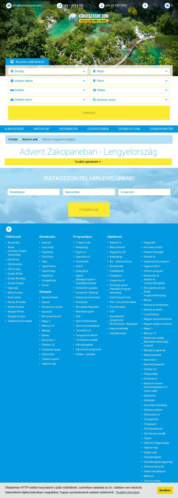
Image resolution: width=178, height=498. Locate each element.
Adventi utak (30, 139)
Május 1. (46, 321)
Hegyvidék (149, 242)
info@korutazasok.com (23, 5)
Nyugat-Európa (16, 316)
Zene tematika (152, 480)
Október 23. (48, 344)
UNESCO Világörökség (156, 443)
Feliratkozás (89, 209)
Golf (112, 311)
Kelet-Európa (15, 292)
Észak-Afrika (15, 273)
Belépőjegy (82, 247)
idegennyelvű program (156, 261)
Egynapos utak (129, 129)
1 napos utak (83, 242)
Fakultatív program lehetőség (120, 290)
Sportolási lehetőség (155, 405)
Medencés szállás (154, 338)
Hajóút (79, 275)
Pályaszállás (151, 373)
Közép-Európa (16, 306)
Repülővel (47, 275)
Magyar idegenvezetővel (158, 323)
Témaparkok (151, 419)
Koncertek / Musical (87, 292)
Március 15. (48, 325)
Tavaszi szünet (50, 359)
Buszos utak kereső (30, 62)
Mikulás (46, 330)
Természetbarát (153, 428)
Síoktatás (149, 400)
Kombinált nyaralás (86, 288)
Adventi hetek (50, 297)
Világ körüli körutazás (20, 321)
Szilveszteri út (152, 414)
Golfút (79, 266)
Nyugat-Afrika (16, 311)
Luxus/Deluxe (151, 314)
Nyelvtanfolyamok (154, 364)
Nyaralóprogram (85, 311)
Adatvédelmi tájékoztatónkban (24, 492)
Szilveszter (48, 354)
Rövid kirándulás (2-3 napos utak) (155, 389)
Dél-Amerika (15, 264)
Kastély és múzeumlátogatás (154, 281)
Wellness (149, 476)
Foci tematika (117, 306)
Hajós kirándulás (119, 328)
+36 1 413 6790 (69, 5)
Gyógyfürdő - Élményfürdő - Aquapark (124, 322)
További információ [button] (128, 492)
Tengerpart (150, 424)
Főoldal (13, 139)
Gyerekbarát (117, 316)
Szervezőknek (98, 129)
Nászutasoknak (152, 354)
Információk (68, 129)
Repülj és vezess (153, 383)
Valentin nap (49, 363)
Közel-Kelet (14, 297)
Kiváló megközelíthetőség (155, 293)
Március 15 (150, 333)
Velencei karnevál (154, 466)
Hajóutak (13, 288)
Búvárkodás (116, 266)
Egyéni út (81, 252)
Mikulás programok (154, 350)
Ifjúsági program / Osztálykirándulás (86, 281)
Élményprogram (119, 285)
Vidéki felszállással (154, 471)
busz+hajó (48, 247)
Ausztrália (13, 242)
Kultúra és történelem (88, 297)
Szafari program (153, 409)
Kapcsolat (41, 129)
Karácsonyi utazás (52, 306)
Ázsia (11, 247)
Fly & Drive (47, 256)
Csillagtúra (116, 275)
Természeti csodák (86, 339)
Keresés (89, 113)
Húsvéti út (149, 256)
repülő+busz (49, 266)
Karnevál (47, 311)
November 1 (151, 359)
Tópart (147, 438)
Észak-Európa (16, 283)
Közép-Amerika (17, 302)
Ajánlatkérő (14, 129)
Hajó (44, 261)
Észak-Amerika (16, 278)
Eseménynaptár (161, 129)
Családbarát (117, 271)
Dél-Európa (14, 269)
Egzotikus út (83, 256)
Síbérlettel (149, 395)
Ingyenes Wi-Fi (152, 266)
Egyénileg (47, 252)
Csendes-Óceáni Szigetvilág (17, 253)
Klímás (147, 300)
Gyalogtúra (82, 271)
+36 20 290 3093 (112, 5)
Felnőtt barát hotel (120, 297)
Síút (78, 316)
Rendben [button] (164, 490)
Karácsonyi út (151, 275)
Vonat (45, 285)
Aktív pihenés (117, 247)
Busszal (46, 242)
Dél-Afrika (13, 259)
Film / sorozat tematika (123, 302)
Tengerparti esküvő (87, 335)
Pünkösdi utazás (51, 349)
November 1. (49, 340)
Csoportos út (117, 280)
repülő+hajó (48, 271)
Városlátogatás (84, 344)
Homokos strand (153, 247)
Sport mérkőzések (86, 321)
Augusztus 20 (118, 252)
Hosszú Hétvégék (154, 252)
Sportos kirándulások (88, 325)
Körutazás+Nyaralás (87, 306)
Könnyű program (153, 309)
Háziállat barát (118, 333)
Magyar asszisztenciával (158, 319)
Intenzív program (153, 271)
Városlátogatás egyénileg (158, 461)
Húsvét (46, 302)
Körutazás (81, 302)
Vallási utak (150, 452)
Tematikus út (83, 330)
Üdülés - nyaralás (85, 354)
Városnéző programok (88, 349)
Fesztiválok (82, 261)
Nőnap (45, 335)
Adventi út (115, 242)
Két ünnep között (51, 316)
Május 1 (148, 328)
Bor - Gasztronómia (121, 261)
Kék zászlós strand (154, 288)
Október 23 (150, 369)
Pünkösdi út (150, 378)
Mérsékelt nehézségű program (156, 343)
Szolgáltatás (49, 280)
